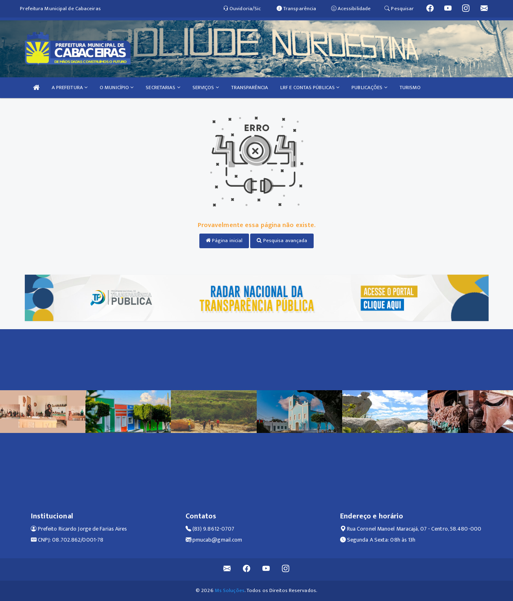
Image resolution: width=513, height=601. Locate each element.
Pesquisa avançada (282, 240)
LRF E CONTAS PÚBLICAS (309, 87)
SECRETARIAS (163, 87)
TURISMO (410, 87)
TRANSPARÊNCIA (249, 87)
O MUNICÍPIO (116, 87)
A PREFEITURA (69, 87)
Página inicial (224, 240)
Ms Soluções (229, 590)
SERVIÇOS (205, 87)
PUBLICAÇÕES (369, 87)
